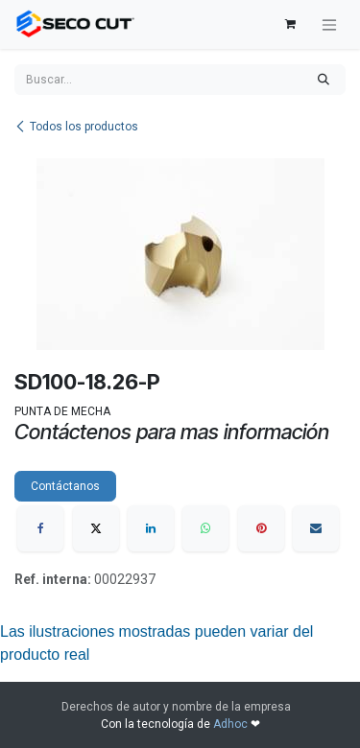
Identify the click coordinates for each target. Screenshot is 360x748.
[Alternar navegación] (329, 24)
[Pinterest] (261, 528)
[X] (96, 528)
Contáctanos (65, 486)
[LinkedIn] (151, 528)
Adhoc (232, 724)
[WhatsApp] (205, 528)
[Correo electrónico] (316, 528)
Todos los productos (76, 126)
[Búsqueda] (323, 79)
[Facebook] (40, 528)
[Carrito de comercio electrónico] (290, 24)
